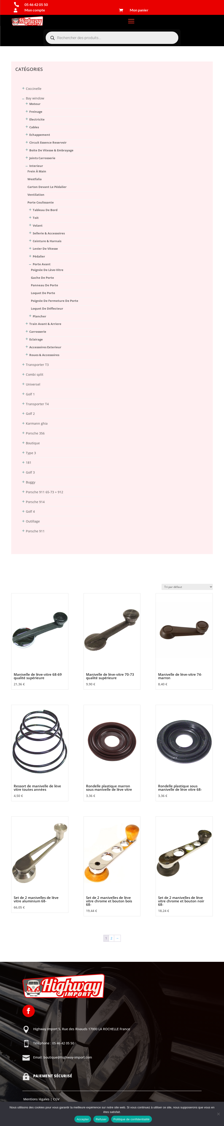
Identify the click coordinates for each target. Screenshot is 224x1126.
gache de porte (42, 278)
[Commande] (187, 587)
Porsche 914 (35, 502)
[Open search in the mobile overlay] (112, 37)
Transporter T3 (37, 364)
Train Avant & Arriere (45, 324)
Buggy (30, 482)
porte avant (42, 264)
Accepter (83, 1119)
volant (38, 225)
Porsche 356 (35, 433)
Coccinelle (33, 88)
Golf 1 (30, 394)
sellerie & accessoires (49, 233)
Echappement (39, 135)
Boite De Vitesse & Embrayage (51, 150)
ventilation (35, 195)
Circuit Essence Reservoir (48, 142)
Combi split (34, 374)
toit (36, 218)
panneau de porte (44, 285)
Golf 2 (30, 413)
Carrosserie (37, 332)
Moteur (34, 104)
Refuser (101, 1119)
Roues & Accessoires (44, 355)
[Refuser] (218, 1114)
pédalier (39, 256)
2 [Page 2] (111, 938)
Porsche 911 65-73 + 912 (44, 492)
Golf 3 (30, 472)
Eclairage (36, 339)
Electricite (37, 119)
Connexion (19, 47)
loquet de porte (43, 293)
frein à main (36, 171)
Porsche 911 (35, 531)
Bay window (35, 98)
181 (28, 462)
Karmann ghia (37, 423)
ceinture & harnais (47, 241)
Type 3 (31, 453)
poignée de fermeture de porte (54, 301)
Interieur (36, 166)
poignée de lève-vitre (47, 270)
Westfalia (34, 179)
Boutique (33, 443)
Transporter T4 (37, 404)
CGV (55, 1099)
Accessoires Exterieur (45, 347)
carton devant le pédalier (47, 187)
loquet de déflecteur (47, 308)
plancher (39, 316)
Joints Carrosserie (42, 158)
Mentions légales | (37, 1099)
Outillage (33, 521)
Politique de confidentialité (131, 1119)
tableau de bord (45, 210)
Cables (34, 127)
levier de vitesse (45, 249)
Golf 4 (30, 511)
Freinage (35, 112)
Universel (33, 384)
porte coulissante (40, 202)
